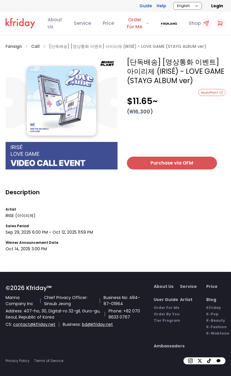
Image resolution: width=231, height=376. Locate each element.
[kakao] (218, 360)
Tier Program (167, 320)
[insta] (190, 360)
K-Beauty (215, 320)
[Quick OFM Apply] (206, 23)
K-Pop (212, 314)
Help (161, 6)
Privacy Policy (17, 360)
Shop (195, 23)
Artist (186, 299)
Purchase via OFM (164, 163)
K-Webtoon (217, 333)
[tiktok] (209, 360)
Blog (211, 299)
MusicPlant (212, 92)
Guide (145, 6)
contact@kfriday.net (34, 324)
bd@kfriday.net (97, 324)
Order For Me (166, 307)
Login (217, 6)
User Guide (166, 299)
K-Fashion (216, 326)
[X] (199, 360)
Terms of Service (48, 360)
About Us (55, 23)
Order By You (167, 314)
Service (82, 23)
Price (108, 23)
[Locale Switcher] (187, 6)
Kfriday (213, 307)
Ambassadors (169, 346)
